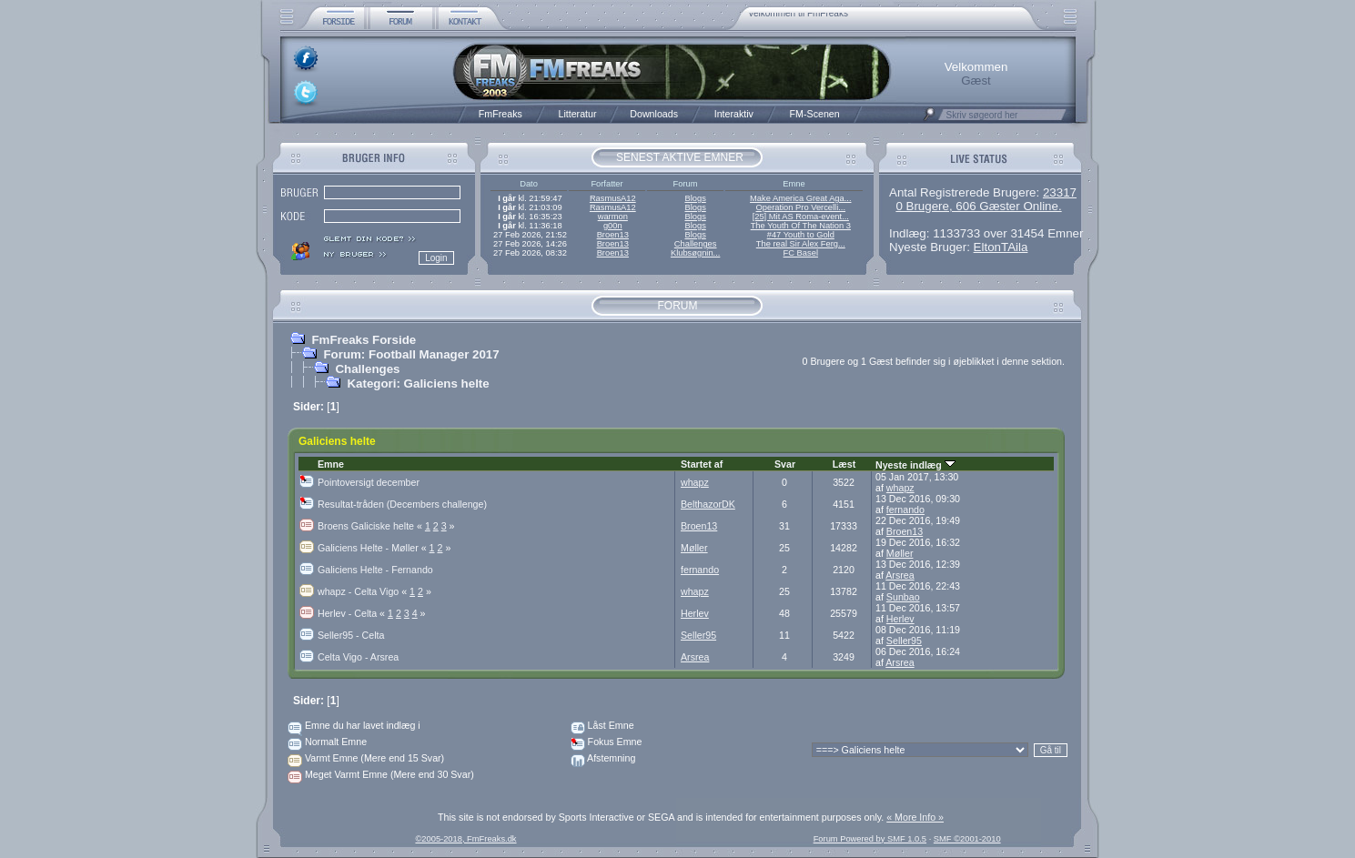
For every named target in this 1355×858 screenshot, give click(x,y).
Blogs (694, 198)
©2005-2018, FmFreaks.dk (465, 838)
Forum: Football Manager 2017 (411, 354)
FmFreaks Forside (363, 340)
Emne (331, 464)
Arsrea (899, 575)
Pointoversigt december (369, 482)
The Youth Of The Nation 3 (801, 225)
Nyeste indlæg (915, 464)
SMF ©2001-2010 (967, 838)
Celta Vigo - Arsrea (358, 656)
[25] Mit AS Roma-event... (801, 216)
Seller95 (698, 635)
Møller (694, 547)
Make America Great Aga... (800, 198)
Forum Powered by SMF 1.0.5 (870, 838)
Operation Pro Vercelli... (801, 207)
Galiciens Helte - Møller (374, 547)
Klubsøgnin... (695, 252)
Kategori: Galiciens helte (418, 383)
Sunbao (903, 596)
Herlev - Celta (353, 613)
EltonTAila (1001, 247)
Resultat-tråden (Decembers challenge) (402, 504)
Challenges (695, 243)
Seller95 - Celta (351, 635)
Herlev (695, 613)
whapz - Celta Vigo (364, 591)
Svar (784, 464)
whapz (695, 482)
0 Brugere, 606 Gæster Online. (978, 206)
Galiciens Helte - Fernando (375, 569)
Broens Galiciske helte (371, 525)
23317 (1060, 192)
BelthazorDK (708, 504)
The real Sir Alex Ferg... (800, 243)
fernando (905, 509)
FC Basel (801, 252)
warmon (613, 216)
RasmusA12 (613, 198)
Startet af (702, 464)
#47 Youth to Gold (800, 234)
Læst (844, 464)
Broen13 (613, 234)
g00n (612, 225)
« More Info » (915, 817)
